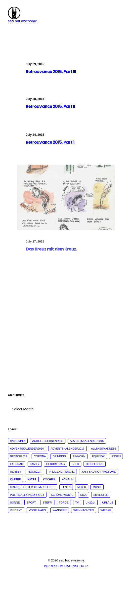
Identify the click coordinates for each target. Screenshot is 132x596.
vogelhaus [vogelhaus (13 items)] (37, 510)
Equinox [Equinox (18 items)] (98, 456)
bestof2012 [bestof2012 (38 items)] (18, 456)
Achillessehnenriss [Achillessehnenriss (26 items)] (47, 440)
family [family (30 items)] (34, 463)
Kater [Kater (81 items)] (31, 479)
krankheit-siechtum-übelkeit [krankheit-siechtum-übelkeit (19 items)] (32, 487)
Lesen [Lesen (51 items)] (66, 487)
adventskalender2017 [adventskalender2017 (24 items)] (67, 448)
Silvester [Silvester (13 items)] (100, 494)
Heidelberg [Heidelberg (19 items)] (94, 463)
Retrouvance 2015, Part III (51, 72)
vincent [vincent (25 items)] (16, 510)
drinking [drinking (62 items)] (59, 456)
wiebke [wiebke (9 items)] (105, 510)
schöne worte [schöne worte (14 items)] (62, 494)
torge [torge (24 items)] (64, 502)
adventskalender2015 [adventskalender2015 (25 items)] (87, 440)
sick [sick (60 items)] (83, 494)
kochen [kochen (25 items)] (49, 479)
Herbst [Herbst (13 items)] (15, 471)
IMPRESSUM (53, 566)
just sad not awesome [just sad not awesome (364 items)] (98, 471)
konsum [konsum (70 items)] (68, 479)
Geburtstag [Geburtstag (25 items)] (55, 463)
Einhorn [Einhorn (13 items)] (79, 456)
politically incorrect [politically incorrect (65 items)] (27, 494)
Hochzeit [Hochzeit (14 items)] (35, 471)
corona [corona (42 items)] (40, 456)
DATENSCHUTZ (76, 566)
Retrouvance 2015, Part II (50, 107)
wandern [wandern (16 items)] (60, 510)
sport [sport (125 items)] (31, 502)
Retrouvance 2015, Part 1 (50, 146)
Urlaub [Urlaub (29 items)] (107, 502)
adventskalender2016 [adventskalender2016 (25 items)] (27, 448)
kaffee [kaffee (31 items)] (15, 479)
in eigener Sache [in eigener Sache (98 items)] (62, 471)
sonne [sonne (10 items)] (15, 502)
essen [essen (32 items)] (116, 456)
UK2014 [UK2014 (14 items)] (90, 502)
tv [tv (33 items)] (77, 502)
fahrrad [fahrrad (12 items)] (16, 463)
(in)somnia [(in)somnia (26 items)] (18, 440)
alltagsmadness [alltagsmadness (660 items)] (103, 448)
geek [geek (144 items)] (75, 463)
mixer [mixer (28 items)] (81, 487)
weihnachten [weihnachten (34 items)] (83, 510)
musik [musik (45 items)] (97, 487)
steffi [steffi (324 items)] (47, 502)
